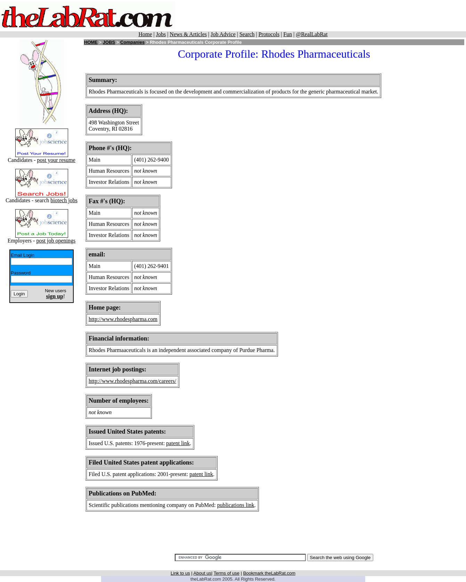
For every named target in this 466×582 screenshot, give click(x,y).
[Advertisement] (323, 15)
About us (202, 573)
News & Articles (188, 34)
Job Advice (223, 34)
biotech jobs (63, 200)
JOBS (109, 42)
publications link (235, 505)
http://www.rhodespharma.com (123, 319)
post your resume (56, 160)
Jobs (161, 34)
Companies (132, 42)
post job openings (55, 241)
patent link (178, 443)
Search (247, 34)
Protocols (269, 34)
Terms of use (226, 573)
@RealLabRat (311, 34)
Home (145, 34)
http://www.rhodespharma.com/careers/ (132, 381)
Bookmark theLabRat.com (269, 573)
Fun (287, 34)
